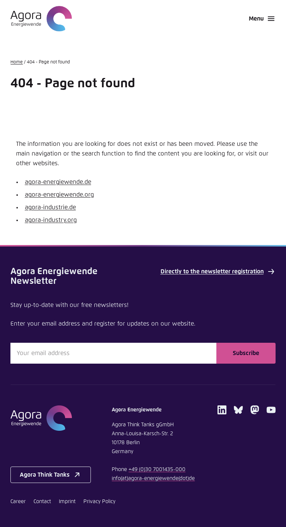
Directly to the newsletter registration (218, 271)
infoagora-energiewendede (153, 478)
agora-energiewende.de (58, 182)
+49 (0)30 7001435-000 (156, 469)
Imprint (67, 501)
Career (18, 501)
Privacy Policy (99, 501)
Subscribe (246, 353)
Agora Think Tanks (51, 474)
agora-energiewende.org (59, 195)
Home (16, 62)
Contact (42, 501)
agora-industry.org (51, 220)
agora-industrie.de (50, 207)
